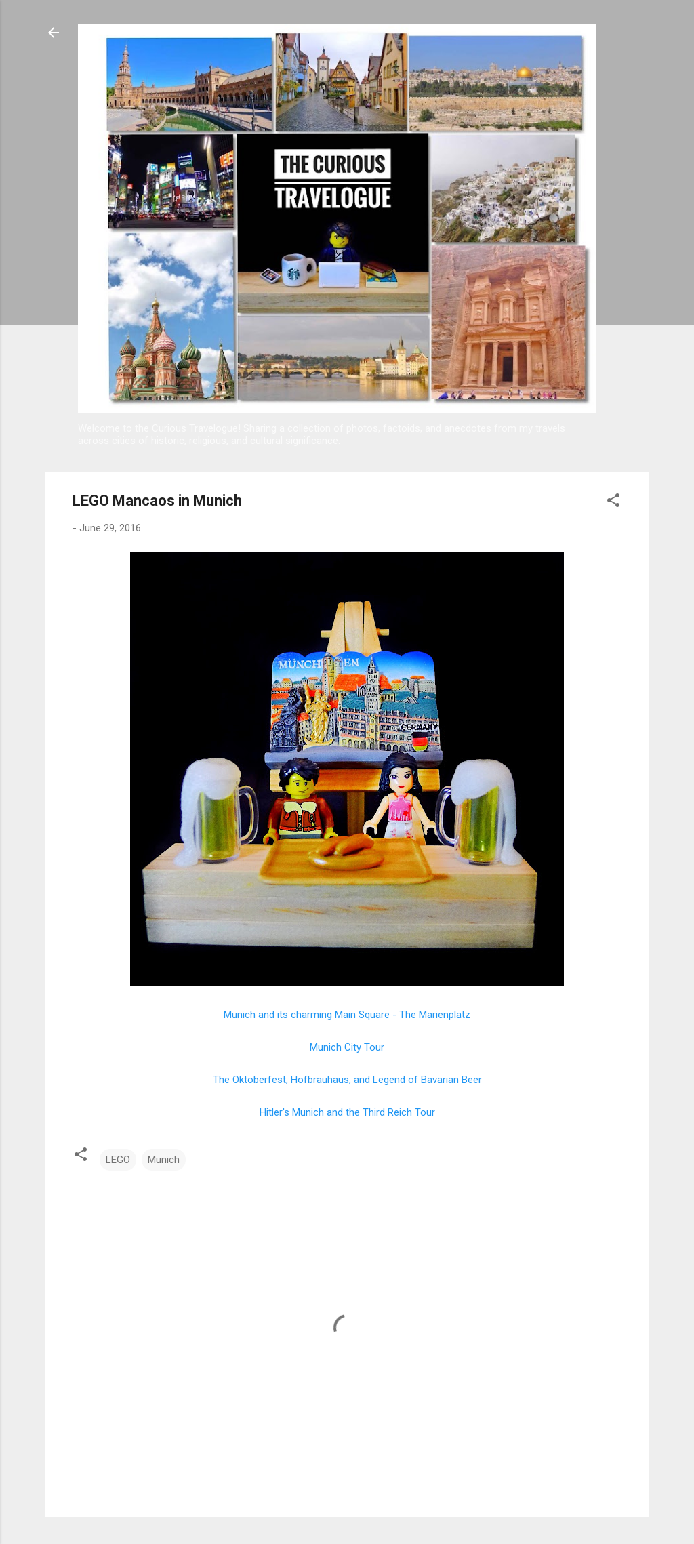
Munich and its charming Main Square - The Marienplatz (347, 1015)
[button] (613, 502)
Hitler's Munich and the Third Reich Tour (347, 1112)
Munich (164, 1160)
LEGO (118, 1160)
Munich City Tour (347, 1047)
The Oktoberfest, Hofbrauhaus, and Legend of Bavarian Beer (347, 1080)
